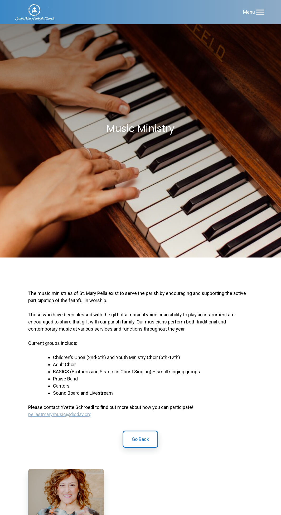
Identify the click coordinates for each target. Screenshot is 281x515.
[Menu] (260, 12)
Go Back (140, 441)
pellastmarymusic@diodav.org (59, 414)
